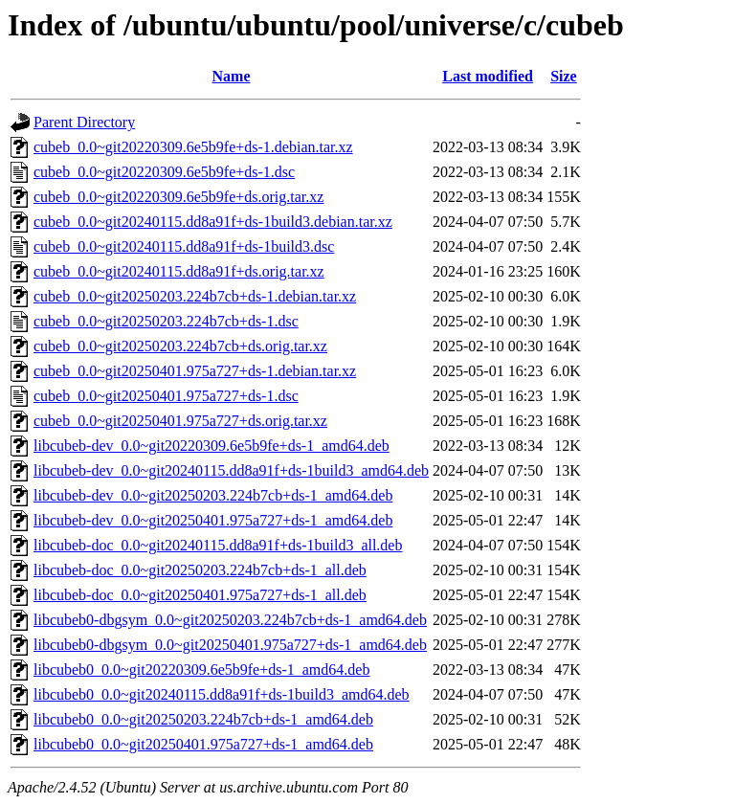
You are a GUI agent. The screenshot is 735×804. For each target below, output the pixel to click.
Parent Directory (84, 122)
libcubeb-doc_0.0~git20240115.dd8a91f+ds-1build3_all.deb (217, 545)
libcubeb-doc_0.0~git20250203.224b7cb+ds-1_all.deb (200, 570)
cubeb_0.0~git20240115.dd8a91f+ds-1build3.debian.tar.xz (212, 221)
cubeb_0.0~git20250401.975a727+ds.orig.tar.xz (180, 421)
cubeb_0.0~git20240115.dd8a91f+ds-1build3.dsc (183, 246)
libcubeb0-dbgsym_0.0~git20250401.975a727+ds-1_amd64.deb (230, 644)
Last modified (487, 76)
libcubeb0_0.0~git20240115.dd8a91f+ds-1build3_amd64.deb (221, 694)
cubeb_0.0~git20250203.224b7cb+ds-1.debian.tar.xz (194, 296)
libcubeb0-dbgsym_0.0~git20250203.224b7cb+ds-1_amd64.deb (230, 620)
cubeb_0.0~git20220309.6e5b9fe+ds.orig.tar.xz (178, 197)
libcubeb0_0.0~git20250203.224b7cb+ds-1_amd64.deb (203, 719)
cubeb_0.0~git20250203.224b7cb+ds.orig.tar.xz (180, 346)
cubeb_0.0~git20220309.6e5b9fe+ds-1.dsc (164, 172)
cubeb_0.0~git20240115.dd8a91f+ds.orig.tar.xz (178, 271)
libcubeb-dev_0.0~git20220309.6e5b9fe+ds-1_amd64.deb (211, 445)
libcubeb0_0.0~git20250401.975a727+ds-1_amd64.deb (203, 744)
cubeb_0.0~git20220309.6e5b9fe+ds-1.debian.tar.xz (193, 147)
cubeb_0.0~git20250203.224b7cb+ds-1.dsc (166, 321)
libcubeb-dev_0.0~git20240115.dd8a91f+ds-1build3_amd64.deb (231, 470)
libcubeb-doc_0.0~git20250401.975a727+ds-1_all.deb (200, 595)
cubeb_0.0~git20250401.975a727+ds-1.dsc (166, 396)
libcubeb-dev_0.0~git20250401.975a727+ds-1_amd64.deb (212, 520)
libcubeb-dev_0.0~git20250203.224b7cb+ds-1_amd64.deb (212, 495)
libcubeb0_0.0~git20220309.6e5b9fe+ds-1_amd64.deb (201, 669)
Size (563, 76)
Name (231, 76)
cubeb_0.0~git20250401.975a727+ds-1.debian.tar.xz (194, 371)
